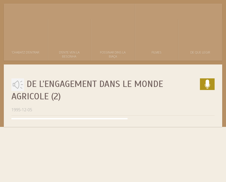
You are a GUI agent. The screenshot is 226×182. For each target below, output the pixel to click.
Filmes (156, 52)
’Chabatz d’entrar (25, 52)
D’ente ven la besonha (69, 54)
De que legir (200, 52)
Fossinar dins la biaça (113, 54)
